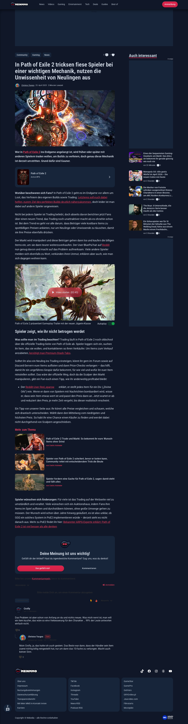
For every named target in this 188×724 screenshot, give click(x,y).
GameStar (128, 681)
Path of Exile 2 (31, 151)
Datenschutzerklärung (27, 694)
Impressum (22, 686)
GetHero (127, 690)
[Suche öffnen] (158, 4)
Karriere (21, 708)
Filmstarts (128, 703)
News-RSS (75, 703)
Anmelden (109, 585)
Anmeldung (169, 4)
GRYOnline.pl (130, 694)
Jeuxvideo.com (131, 699)
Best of (114, 4)
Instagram (75, 690)
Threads (74, 694)
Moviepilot (128, 708)
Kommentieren (89, 568)
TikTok (74, 681)
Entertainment (75, 4)
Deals (95, 4)
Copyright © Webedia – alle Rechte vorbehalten (36, 718)
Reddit (106, 244)
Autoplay (104, 323)
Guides (104, 4)
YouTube (75, 699)
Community (22, 55)
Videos (51, 4)
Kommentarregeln (41, 578)
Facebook (75, 686)
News (41, 4)
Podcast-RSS (77, 708)
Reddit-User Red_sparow (40, 387)
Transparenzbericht (26, 699)
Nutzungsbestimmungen (28, 690)
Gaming (61, 4)
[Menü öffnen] (34, 4)
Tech (87, 4)
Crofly (27, 608)
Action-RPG (35, 177)
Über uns (21, 681)
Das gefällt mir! (43, 568)
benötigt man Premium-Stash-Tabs (49, 353)
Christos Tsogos (27, 85)
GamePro (128, 686)
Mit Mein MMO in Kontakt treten (32, 703)
